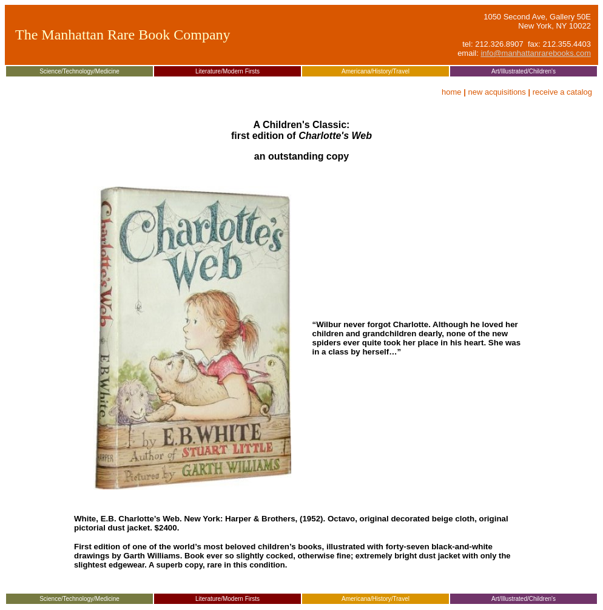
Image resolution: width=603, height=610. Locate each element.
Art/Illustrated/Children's (523, 71)
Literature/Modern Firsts (227, 71)
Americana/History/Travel (375, 71)
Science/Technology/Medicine (79, 71)
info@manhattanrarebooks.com (535, 53)
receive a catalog (562, 92)
